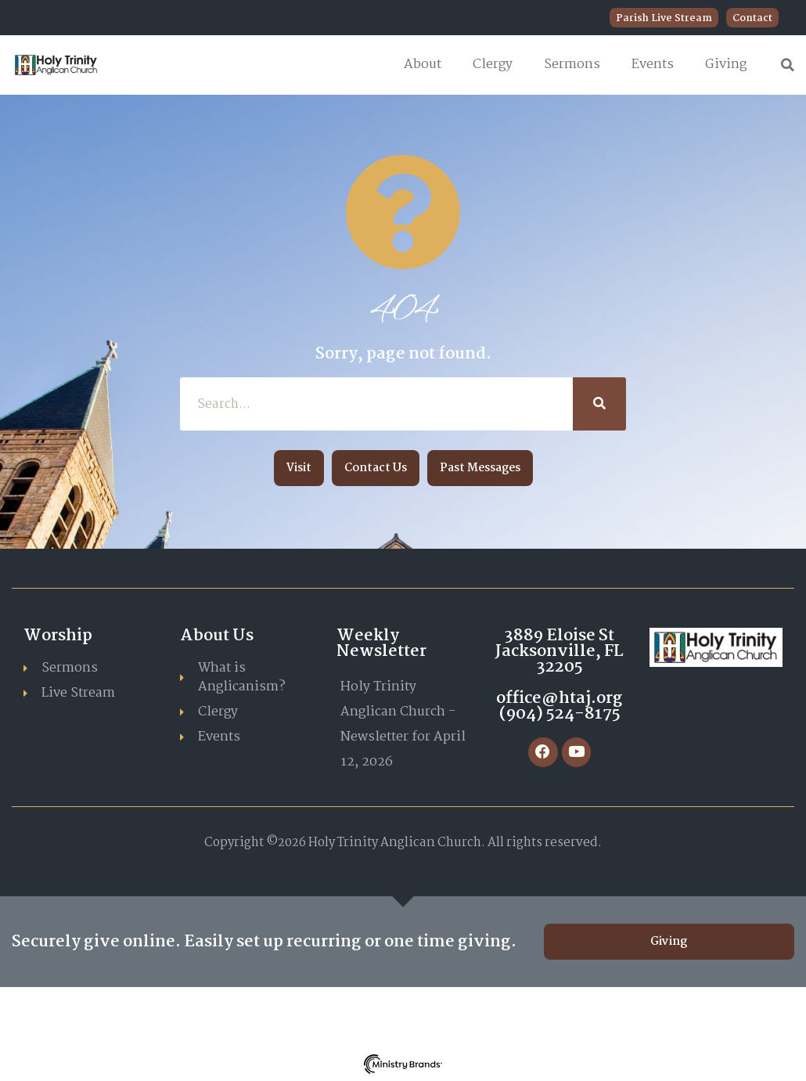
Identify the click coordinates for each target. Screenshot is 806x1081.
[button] (788, 65)
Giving (726, 64)
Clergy (493, 64)
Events (652, 64)
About (422, 64)
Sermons (572, 64)
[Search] (599, 404)
